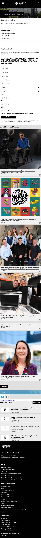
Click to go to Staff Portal (7, 531)
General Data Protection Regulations (10, 533)
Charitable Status (5, 494)
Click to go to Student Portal (8, 529)
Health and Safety (5, 524)
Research (3, 488)
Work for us (4, 492)
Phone (3, 101)
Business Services (5, 486)
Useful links (5, 516)
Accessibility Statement (7, 499)
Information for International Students (11, 473)
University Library (5, 475)
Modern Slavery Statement (8, 505)
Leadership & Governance (7, 490)
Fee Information (6, 38)
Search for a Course (6, 467)
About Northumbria (8, 484)
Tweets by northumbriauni (7, 400)
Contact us (4, 518)
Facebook (7, 397)
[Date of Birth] (20, 76)
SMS (2, 107)
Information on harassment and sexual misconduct (14, 510)
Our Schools (4, 471)
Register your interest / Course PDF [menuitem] (13, 14)
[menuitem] (1, 11)
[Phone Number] (20, 83)
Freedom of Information (7, 497)
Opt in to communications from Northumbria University (17, 113)
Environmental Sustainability (8, 526)
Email (2, 94)
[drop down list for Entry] (20, 91)
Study (3, 464)
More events (36, 402)
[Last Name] (20, 72)
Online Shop (4, 535)
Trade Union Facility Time (7, 507)
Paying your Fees (5, 520)
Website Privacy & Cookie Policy (9, 501)
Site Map (3, 512)
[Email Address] (20, 80)
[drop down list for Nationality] (20, 87)
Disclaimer (4, 503)
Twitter (2, 397)
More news (4, 386)
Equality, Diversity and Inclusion (9, 522)
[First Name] (20, 68)
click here (29, 121)
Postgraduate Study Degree (8, 469)
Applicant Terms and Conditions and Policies (12, 480)
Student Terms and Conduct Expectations (11, 478)
